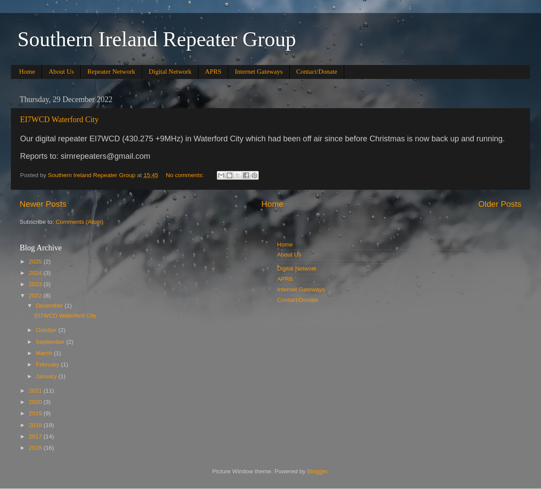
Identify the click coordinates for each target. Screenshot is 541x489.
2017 (36, 436)
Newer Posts (43, 204)
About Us (61, 71)
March (45, 353)
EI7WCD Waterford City (59, 119)
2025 (36, 261)
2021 (36, 390)
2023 (36, 284)
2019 (36, 413)
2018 (36, 425)
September (51, 342)
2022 (36, 295)
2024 (36, 273)
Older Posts (499, 204)
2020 (36, 402)
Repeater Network (111, 71)
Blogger (317, 471)
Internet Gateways (259, 71)
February (48, 364)
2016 (36, 448)
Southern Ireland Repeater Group (156, 39)
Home (27, 71)
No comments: (185, 175)
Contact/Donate (316, 71)
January (47, 376)
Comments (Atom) (80, 222)
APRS (213, 71)
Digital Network (170, 71)
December (50, 305)
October (47, 330)
